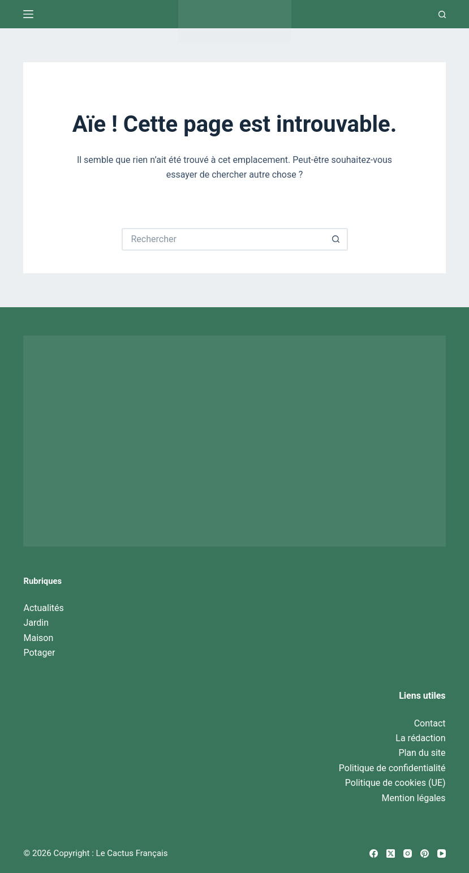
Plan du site (421, 752)
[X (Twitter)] (390, 853)
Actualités (43, 608)
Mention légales (414, 798)
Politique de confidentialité (392, 768)
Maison (38, 638)
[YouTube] (441, 853)
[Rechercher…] (223, 239)
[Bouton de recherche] (336, 239)
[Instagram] (407, 853)
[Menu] (28, 14)
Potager (39, 652)
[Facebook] (373, 853)
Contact (430, 723)
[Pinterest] (424, 853)
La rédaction (420, 738)
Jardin (36, 622)
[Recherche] (442, 14)
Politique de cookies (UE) (395, 782)
